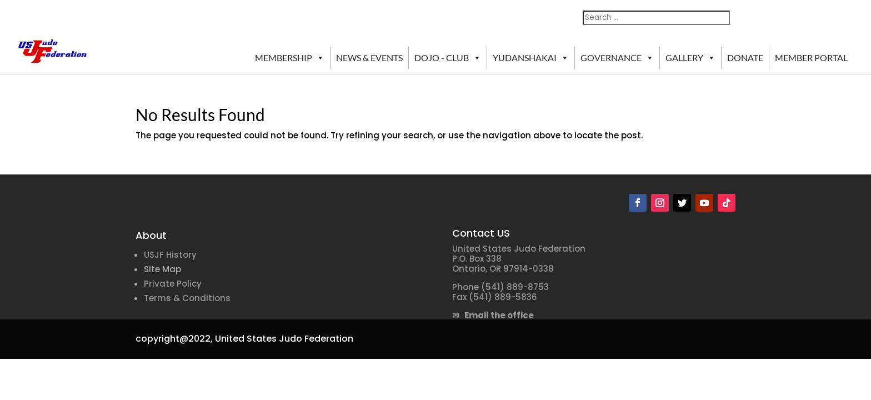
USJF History (170, 255)
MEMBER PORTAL (811, 57)
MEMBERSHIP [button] (289, 58)
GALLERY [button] (690, 58)
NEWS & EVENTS (369, 57)
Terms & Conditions (187, 298)
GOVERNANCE (617, 58)
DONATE (745, 57)
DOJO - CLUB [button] (447, 58)
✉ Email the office (493, 315)
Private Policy (173, 283)
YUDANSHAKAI (531, 58)
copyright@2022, (174, 338)
